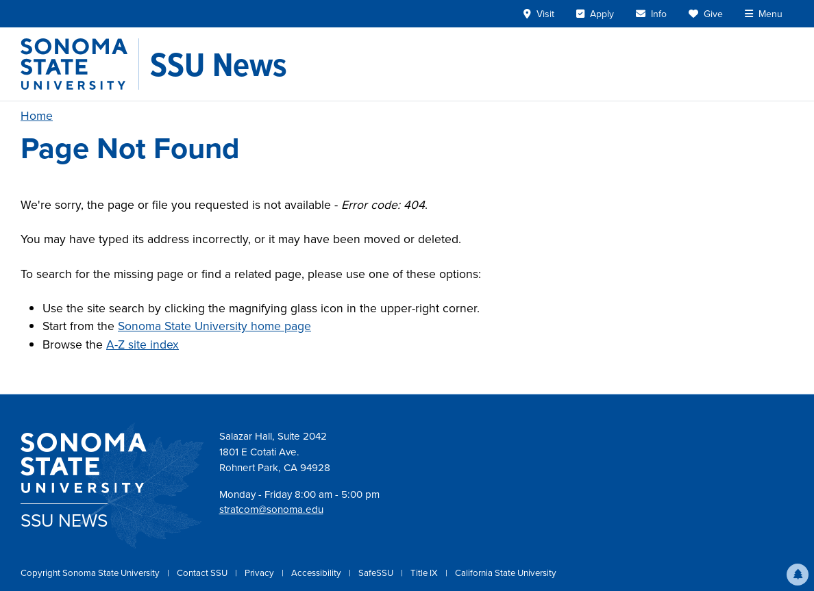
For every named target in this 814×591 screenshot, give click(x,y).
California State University (505, 572)
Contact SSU (203, 572)
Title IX (425, 572)
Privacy (260, 572)
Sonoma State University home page (214, 326)
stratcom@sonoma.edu (271, 509)
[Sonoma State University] (80, 64)
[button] (798, 575)
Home (37, 116)
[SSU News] (218, 64)
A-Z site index (142, 344)
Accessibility (317, 572)
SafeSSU (376, 572)
